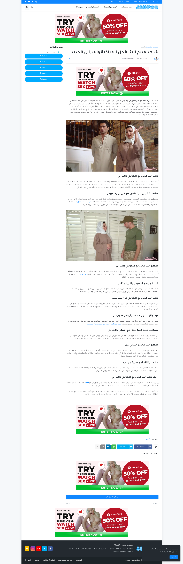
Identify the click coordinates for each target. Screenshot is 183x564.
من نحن (121, 2)
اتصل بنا (113, 2)
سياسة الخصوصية (145, 2)
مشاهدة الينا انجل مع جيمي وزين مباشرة (104, 324)
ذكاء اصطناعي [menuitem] (126, 7)
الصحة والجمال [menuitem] (92, 7)
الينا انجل (84, 275)
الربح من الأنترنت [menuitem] (110, 7)
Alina (87, 383)
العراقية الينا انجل (85, 202)
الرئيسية (155, 2)
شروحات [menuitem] (79, 7)
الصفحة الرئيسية (152, 47)
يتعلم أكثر (162, 552)
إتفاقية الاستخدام (49, 560)
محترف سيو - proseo (132, 560)
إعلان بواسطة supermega (50, 52)
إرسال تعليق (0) (112, 497)
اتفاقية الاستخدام (131, 2)
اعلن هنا (43, 56)
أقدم (68, 504)
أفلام (143, 47)
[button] (32, 7)
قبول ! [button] (174, 557)
